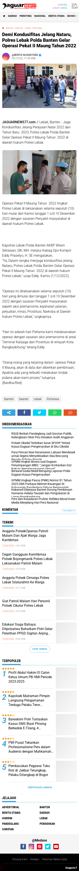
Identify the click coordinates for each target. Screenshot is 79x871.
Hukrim (7, 818)
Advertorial (10, 807)
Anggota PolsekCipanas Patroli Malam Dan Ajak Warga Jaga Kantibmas (25, 535)
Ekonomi (72, 16)
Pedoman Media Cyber (54, 859)
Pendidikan (47, 823)
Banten (9, 399)
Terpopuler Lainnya (39, 787)
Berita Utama (56, 16)
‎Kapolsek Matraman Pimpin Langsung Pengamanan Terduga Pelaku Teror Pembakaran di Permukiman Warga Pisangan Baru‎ (29, 700)
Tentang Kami (20, 859)
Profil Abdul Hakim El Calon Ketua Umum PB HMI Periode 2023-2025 (30, 677)
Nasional (40, 16)
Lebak (38, 399)
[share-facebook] (24, 412)
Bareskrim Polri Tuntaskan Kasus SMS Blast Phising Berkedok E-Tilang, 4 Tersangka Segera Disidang (28, 723)
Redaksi (34, 859)
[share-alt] (8, 412)
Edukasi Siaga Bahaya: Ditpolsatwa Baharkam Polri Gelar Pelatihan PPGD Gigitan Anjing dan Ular (27, 629)
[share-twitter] (39, 412)
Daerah (12, 16)
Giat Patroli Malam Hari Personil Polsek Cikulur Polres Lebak (26, 603)
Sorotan (8, 829)
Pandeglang (10, 823)
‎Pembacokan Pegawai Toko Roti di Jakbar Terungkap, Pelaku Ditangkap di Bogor (29, 770)
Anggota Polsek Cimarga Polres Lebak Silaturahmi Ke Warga (25, 580)
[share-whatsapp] (55, 412)
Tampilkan (69, 510)
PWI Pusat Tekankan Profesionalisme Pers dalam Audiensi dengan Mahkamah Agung (29, 747)
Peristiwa (26, 16)
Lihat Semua (39, 649)
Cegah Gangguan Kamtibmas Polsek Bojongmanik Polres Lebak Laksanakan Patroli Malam (27, 558)
